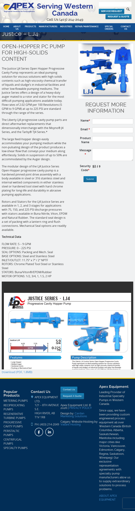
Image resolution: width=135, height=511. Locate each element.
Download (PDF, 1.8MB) (17, 372)
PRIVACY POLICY (80, 408)
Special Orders (109, 27)
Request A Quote (118, 16)
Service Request (111, 11)
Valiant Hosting (70, 424)
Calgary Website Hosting (77, 421)
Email (85, 129)
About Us (17, 27)
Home (6, 26)
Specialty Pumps (16, 448)
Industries (66, 26)
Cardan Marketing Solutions (73, 415)
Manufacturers (48, 26)
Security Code (85, 168)
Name (85, 120)
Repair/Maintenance (87, 26)
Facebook (39, 432)
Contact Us (126, 27)
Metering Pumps (16, 400)
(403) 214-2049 (71, 20)
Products (30, 26)
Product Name (85, 140)
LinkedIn (49, 432)
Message (85, 152)
